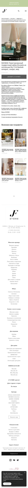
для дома (12, 18)
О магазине (14, 421)
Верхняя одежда (14, 239)
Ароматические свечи (14, 346)
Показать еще (14, 411)
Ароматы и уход (14, 334)
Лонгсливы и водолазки (14, 255)
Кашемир (14, 263)
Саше (14, 352)
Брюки (14, 267)
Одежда (14, 328)
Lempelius (14, 394)
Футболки (14, 251)
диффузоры (19, 18)
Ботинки (14, 287)
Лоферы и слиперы (14, 291)
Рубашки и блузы (14, 249)
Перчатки (14, 309)
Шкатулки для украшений (14, 342)
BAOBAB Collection (14, 390)
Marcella (14, 362)
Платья (14, 247)
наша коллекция (5, 18)
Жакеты (14, 243)
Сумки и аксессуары (14, 332)
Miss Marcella (14, 366)
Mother (14, 398)
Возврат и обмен (14, 425)
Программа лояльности (14, 427)
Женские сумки (14, 305)
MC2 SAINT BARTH (14, 396)
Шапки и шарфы (14, 307)
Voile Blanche (14, 406)
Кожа (14, 271)
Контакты (14, 433)
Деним (14, 269)
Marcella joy (14, 368)
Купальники (14, 277)
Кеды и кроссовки (14, 289)
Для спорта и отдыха (14, 273)
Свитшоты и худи (14, 257)
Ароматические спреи (14, 350)
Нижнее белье (14, 275)
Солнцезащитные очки (14, 314)
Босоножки (14, 297)
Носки (14, 320)
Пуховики (14, 241)
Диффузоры (14, 348)
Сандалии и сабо (14, 295)
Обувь (14, 330)
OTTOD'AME (14, 400)
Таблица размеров (14, 429)
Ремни (14, 316)
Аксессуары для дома (14, 354)
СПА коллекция (14, 344)
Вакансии (14, 431)
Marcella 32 (14, 364)
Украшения (14, 318)
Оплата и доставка (14, 423)
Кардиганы (14, 261)
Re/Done (14, 402)
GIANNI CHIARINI (14, 392)
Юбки (14, 265)
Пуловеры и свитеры (14, 259)
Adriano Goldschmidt (14, 388)
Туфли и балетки (14, 293)
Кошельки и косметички (14, 311)
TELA (14, 404)
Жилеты (14, 245)
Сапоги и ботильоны (14, 285)
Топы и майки (14, 253)
